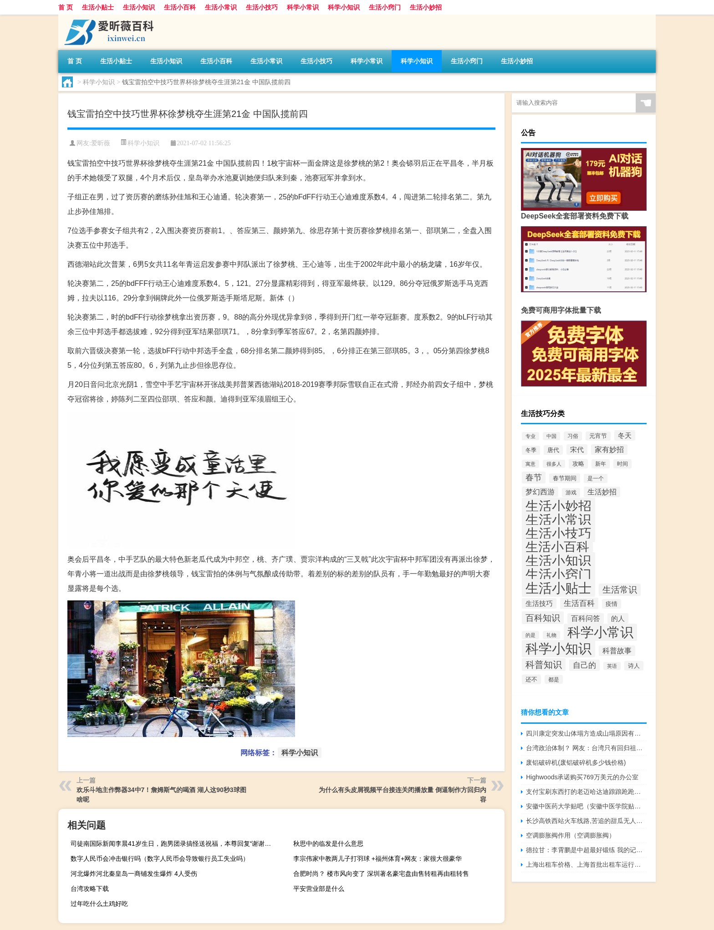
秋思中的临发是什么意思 (328, 843)
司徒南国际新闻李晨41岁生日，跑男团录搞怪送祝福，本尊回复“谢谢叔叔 (174, 843)
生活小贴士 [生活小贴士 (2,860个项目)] (558, 587)
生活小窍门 (385, 7)
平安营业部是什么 (318, 888)
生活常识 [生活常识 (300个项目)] (619, 590)
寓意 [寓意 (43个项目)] (530, 464)
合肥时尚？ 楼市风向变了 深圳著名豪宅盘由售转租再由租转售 (381, 873)
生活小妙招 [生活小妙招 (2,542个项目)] (558, 506)
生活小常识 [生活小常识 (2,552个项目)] (558, 520)
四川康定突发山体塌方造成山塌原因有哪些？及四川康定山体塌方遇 (586, 733)
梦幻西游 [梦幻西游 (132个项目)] (540, 492)
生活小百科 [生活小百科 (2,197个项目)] (557, 547)
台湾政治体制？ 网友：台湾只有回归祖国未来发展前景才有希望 (586, 748)
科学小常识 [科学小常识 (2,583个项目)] (600, 632)
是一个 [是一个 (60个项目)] (595, 478)
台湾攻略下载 (90, 888)
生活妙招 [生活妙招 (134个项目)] (602, 492)
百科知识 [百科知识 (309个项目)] (542, 618)
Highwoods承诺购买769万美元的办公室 (582, 777)
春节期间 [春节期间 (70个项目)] (564, 478)
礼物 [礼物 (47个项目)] (551, 635)
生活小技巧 (262, 7)
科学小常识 (303, 7)
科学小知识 (344, 7)
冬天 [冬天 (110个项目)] (625, 435)
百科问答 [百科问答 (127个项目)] (585, 618)
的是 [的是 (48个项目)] (530, 635)
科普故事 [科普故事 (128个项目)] (617, 651)
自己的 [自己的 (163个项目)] (584, 665)
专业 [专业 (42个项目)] (530, 436)
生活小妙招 (426, 7)
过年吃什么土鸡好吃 (99, 903)
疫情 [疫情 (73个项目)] (611, 603)
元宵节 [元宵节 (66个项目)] (598, 436)
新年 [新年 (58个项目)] (600, 464)
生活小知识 (139, 7)
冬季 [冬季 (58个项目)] (530, 450)
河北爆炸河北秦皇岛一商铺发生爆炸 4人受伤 (134, 873)
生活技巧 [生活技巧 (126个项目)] (539, 603)
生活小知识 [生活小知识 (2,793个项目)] (558, 561)
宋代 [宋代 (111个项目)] (577, 449)
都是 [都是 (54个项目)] (553, 679)
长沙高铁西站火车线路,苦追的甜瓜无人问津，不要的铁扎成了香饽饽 (586, 820)
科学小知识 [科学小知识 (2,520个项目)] (558, 648)
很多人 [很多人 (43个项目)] (553, 464)
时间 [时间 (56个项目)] (622, 464)
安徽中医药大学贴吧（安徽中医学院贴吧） (586, 806)
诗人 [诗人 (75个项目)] (634, 665)
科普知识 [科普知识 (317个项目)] (543, 665)
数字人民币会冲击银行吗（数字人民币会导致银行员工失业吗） (160, 858)
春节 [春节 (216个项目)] (533, 477)
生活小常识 (221, 7)
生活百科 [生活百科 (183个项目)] (579, 603)
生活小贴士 (98, 7)
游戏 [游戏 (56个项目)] (571, 492)
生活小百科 (180, 7)
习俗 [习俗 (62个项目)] (572, 436)
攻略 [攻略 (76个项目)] (578, 463)
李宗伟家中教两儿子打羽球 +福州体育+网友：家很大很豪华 (377, 858)
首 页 (65, 7)
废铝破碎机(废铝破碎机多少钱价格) (576, 762)
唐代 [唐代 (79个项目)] (553, 450)
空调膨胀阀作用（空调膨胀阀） (570, 835)
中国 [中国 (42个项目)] (551, 436)
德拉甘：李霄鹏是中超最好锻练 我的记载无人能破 (586, 850)
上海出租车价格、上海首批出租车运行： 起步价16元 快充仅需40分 (586, 864)
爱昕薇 (100, 143)
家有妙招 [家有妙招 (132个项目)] (609, 449)
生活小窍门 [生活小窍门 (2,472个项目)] (558, 574)
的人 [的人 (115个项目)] (618, 618)
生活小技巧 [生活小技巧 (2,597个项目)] (558, 533)
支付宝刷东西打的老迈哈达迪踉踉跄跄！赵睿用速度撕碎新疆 (586, 791)
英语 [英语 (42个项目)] (612, 666)
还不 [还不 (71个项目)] (531, 679)
